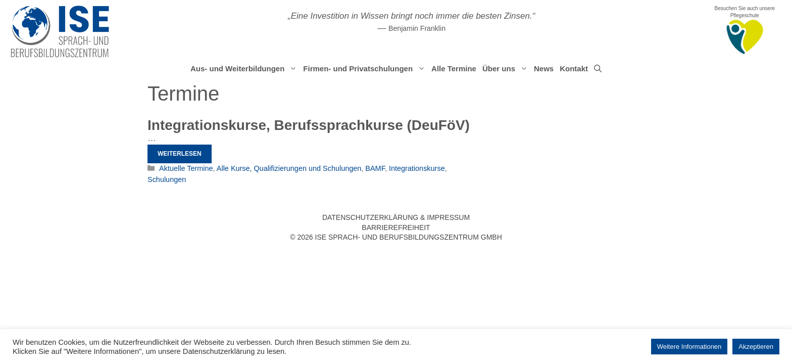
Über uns (506, 68)
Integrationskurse (417, 168)
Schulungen (166, 179)
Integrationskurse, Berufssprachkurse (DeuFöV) (308, 125)
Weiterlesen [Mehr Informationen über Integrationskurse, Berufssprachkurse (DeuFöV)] (180, 153)
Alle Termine (453, 68)
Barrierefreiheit (396, 227)
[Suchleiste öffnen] (598, 68)
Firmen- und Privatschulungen (365, 68)
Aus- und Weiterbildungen (245, 68)
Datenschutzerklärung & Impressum (396, 217)
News (544, 68)
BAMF (375, 168)
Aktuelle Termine (186, 168)
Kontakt (574, 68)
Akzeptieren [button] (755, 346)
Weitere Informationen (689, 346)
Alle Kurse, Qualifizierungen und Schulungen (289, 168)
